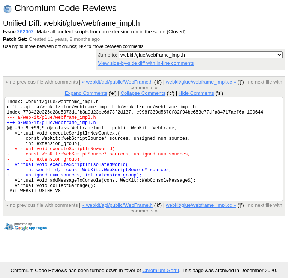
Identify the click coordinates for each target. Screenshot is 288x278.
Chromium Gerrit (160, 270)
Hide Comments (196, 93)
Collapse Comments (142, 93)
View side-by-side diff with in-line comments (146, 63)
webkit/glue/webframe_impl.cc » (201, 82)
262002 (25, 31)
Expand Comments (86, 93)
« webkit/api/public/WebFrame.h (117, 82)
